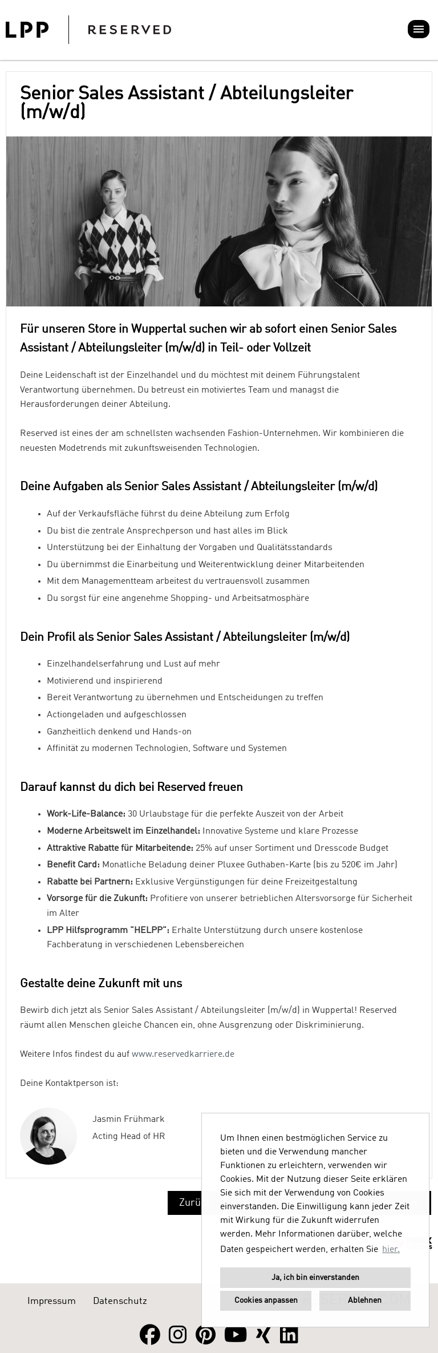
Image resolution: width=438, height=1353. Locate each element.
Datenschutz (120, 1301)
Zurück (195, 1203)
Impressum (51, 1301)
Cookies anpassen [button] (266, 1300)
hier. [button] (391, 1249)
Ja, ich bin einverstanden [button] (315, 1278)
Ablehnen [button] (365, 1300)
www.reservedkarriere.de (183, 1054)
